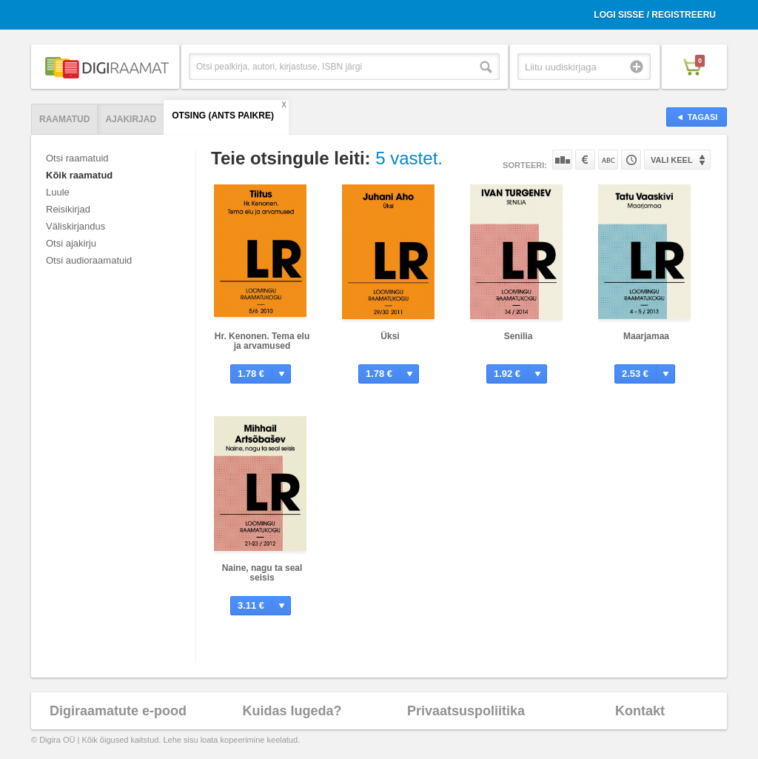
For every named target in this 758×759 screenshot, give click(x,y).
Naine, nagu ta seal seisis (262, 573)
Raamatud (64, 119)
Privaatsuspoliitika (466, 710)
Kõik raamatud (79, 175)
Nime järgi (608, 160)
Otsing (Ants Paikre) (223, 115)
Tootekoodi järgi (631, 160)
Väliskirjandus (75, 226)
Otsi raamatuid (77, 158)
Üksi (389, 336)
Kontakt (640, 710)
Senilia (518, 336)
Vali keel (672, 160)
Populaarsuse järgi (562, 160)
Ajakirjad (130, 119)
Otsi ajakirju (71, 243)
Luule (58, 192)
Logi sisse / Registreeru (655, 15)
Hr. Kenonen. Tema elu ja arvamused (262, 341)
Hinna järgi (585, 160)
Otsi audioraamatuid (89, 260)
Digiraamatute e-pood (118, 710)
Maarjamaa (646, 336)
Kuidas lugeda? (291, 710)
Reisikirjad (68, 209)
